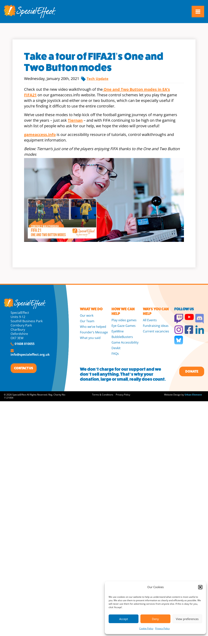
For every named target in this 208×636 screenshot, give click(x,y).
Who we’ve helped (93, 327)
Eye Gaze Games (124, 326)
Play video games (124, 320)
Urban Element (193, 394)
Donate (191, 371)
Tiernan (75, 120)
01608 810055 (24, 344)
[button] (200, 587)
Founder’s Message (94, 332)
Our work (86, 315)
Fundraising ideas (156, 326)
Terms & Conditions (102, 394)
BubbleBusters (122, 337)
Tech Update (97, 78)
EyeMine (118, 331)
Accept (123, 619)
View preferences (187, 619)
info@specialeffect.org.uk (30, 354)
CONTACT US (23, 368)
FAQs (115, 353)
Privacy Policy (162, 628)
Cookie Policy (146, 628)
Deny (155, 619)
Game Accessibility (125, 342)
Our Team (87, 321)
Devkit (116, 348)
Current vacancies (156, 331)
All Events (150, 320)
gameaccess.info (40, 134)
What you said (90, 338)
